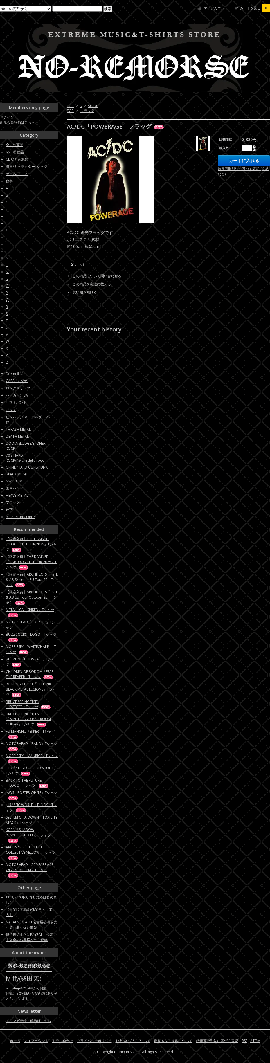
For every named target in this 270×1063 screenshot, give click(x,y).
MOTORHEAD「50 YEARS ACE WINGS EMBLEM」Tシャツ (29, 870)
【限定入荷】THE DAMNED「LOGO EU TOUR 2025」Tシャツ (31, 544)
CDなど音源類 (17, 159)
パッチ (11, 409)
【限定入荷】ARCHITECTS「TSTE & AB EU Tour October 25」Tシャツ (32, 597)
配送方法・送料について (173, 1040)
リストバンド (16, 402)
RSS (244, 1040)
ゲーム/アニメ (17, 173)
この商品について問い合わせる (97, 275)
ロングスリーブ (18, 387)
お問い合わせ (62, 1040)
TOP (70, 105)
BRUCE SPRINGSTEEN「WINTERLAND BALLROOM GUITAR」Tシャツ (28, 719)
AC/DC (93, 105)
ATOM (255, 1040)
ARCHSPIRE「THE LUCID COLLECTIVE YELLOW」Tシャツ (30, 852)
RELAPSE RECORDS (20, 516)
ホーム (15, 1040)
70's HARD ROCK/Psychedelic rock (25, 458)
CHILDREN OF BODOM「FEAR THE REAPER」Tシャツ (30, 674)
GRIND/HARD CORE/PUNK (27, 467)
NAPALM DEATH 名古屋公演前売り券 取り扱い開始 (31, 925)
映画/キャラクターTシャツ (26, 166)
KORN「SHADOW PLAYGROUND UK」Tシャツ (28, 835)
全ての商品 (14, 144)
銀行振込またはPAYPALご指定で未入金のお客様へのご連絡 (31, 937)
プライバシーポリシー (94, 1040)
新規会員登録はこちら (17, 122)
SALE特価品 (15, 151)
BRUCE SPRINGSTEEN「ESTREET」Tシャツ (28, 704)
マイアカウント (216, 8)
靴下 (9, 509)
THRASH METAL (18, 429)
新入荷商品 (14, 373)
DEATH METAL (17, 436)
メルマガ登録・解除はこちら (28, 1020)
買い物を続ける (85, 292)
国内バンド (14, 488)
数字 (9, 181)
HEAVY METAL (17, 495)
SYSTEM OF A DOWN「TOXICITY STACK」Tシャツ (31, 820)
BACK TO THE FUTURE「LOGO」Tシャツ (27, 783)
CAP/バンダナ (17, 380)
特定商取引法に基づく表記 (217, 1040)
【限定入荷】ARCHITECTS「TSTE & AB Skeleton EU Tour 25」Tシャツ (32, 579)
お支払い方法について (133, 1040)
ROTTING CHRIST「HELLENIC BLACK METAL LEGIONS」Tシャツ (31, 689)
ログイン (7, 117)
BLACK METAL (17, 474)
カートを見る (255, 8)
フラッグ (87, 110)
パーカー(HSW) (17, 395)
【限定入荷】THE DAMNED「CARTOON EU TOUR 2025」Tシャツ (31, 562)
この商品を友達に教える (92, 284)
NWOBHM (14, 481)
